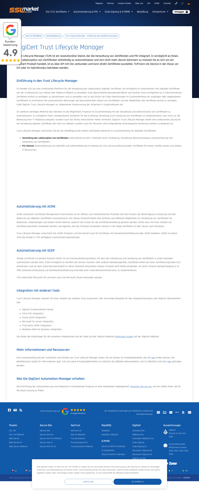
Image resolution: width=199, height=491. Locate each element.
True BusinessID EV (79, 442)
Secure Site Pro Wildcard (50, 438)
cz (14, 470)
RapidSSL (106, 430)
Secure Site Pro (46, 434)
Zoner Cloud (13, 478)
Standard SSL (138, 430)
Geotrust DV (76, 430)
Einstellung (111, 481)
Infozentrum (159, 12)
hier (153, 357)
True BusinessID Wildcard (82, 446)
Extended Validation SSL (143, 438)
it (170, 470)
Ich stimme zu (145, 481)
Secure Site (45, 430)
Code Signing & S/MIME (118, 12)
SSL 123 (12, 430)
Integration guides (124, 336)
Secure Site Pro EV (48, 446)
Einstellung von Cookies (172, 478)
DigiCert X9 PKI (139, 458)
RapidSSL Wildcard (110, 434)
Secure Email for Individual (113, 454)
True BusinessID (78, 438)
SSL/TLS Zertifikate (56, 12)
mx (185, 470)
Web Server (14, 438)
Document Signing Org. (142, 450)
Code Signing (138, 442)
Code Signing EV (139, 446)
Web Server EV (15, 442)
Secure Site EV (46, 442)
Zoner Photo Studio (27, 478)
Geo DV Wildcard (78, 434)
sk (28, 470)
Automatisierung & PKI (86, 12)
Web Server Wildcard (18, 446)
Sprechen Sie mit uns (141, 386)
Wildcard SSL (138, 434)
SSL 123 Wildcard (16, 434)
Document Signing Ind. (142, 454)
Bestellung (142, 12)
